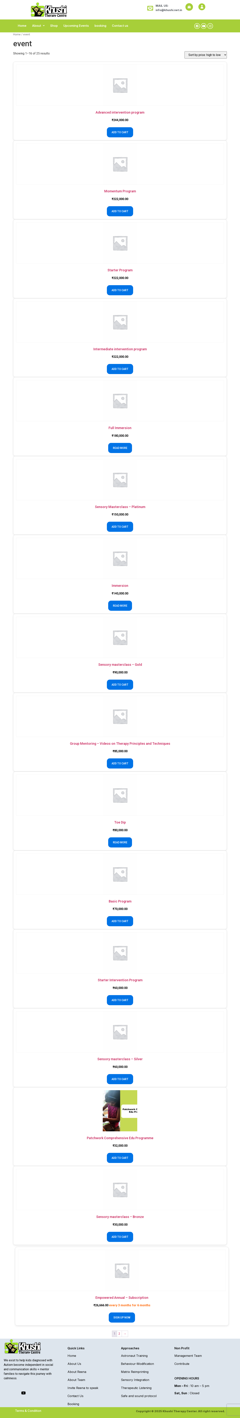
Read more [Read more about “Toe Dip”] (120, 842)
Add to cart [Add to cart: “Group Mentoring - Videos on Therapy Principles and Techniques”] (120, 763)
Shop (54, 26)
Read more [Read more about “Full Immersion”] (120, 447)
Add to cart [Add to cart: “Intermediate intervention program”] (120, 369)
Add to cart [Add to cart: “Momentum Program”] (120, 211)
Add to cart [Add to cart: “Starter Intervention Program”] (120, 1000)
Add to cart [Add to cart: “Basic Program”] (120, 921)
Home (22, 26)
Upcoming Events (76, 26)
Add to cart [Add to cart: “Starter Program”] (120, 290)
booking (100, 26)
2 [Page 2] (119, 1333)
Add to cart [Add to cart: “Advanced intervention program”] (120, 132)
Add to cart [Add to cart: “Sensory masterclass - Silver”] (120, 1079)
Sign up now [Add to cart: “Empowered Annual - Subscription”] (121, 1317)
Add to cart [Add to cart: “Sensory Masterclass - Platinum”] (120, 526)
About (38, 26)
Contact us (120, 26)
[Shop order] (205, 55)
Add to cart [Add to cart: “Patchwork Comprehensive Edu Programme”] (120, 1157)
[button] (38, 25)
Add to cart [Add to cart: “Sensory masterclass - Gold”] (120, 684)
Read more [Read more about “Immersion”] (120, 605)
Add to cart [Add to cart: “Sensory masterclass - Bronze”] (120, 1236)
